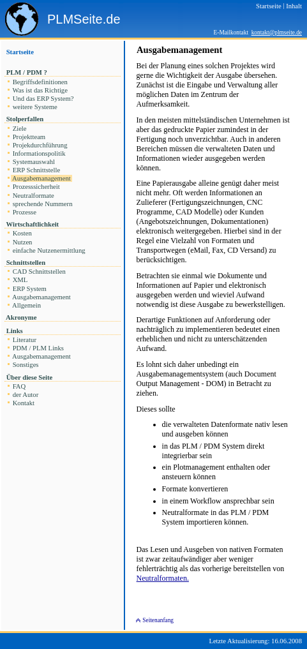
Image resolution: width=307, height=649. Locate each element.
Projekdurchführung (40, 145)
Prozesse (24, 212)
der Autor (25, 394)
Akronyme (21, 317)
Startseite (20, 52)
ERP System (30, 288)
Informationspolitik (39, 153)
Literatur (24, 339)
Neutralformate (33, 195)
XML (20, 279)
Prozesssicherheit (36, 186)
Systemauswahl (34, 161)
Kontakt (23, 403)
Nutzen (22, 242)
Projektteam (29, 136)
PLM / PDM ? (26, 72)
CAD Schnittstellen (39, 271)
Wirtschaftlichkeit (32, 224)
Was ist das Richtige (40, 90)
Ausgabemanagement (41, 178)
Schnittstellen (25, 262)
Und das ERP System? (43, 98)
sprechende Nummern (42, 203)
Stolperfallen (24, 119)
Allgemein (27, 305)
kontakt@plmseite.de (276, 32)
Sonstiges (25, 364)
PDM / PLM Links (38, 348)
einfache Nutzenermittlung (49, 250)
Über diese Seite (29, 377)
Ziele (19, 128)
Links (14, 330)
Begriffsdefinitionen (40, 82)
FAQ (19, 386)
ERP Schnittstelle (36, 170)
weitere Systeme (35, 106)
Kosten (22, 233)
